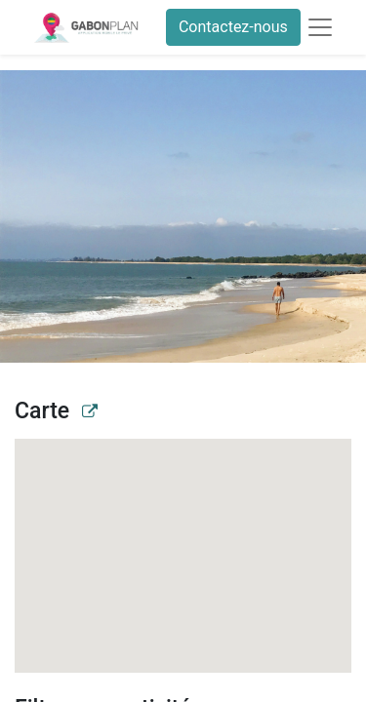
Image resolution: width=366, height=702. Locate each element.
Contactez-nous (233, 27)
